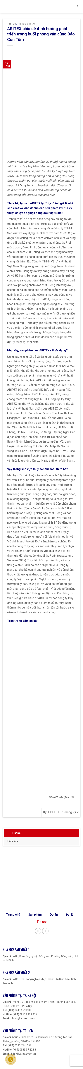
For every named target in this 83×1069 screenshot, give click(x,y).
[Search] (78, 6)
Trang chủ (13, 914)
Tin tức (16, 832)
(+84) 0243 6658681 (19, 1010)
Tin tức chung (26, 24)
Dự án (54, 914)
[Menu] (5, 6)
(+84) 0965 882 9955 (25, 1014)
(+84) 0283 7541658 (19, 1045)
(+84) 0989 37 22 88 (24, 1049)
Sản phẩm (35, 914)
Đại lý (69, 914)
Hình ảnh (12, 841)
